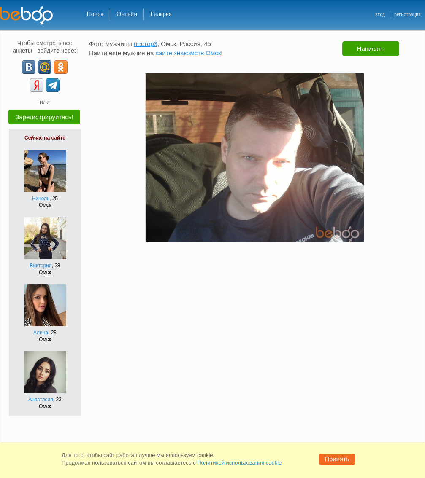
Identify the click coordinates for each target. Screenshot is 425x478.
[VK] (28, 67)
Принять (337, 458)
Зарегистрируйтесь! (44, 117)
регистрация (407, 14)
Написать (371, 48)
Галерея (160, 14)
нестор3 (145, 43)
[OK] (61, 67)
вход (380, 14)
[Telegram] (53, 85)
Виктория (40, 266)
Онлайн (126, 14)
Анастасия (40, 400)
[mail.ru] (44, 67)
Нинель (41, 198)
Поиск (95, 14)
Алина (40, 333)
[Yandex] (36, 85)
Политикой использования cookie (239, 462)
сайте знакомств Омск (188, 52)
